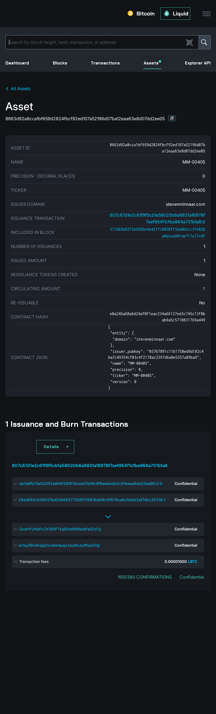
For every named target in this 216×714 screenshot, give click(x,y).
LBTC (192, 561)
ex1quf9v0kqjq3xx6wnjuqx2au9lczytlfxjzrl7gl (59, 545)
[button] (172, 118)
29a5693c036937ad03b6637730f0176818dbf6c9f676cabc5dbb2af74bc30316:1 (91, 499)
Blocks (60, 63)
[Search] (96, 42)
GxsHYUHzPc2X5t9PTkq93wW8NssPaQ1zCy (60, 529)
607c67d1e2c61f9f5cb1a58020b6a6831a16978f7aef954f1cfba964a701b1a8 (89, 465)
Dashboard (17, 63)
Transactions (105, 63)
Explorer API (198, 63)
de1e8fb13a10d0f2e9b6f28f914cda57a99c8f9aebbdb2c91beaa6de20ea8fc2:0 (90, 483)
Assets (152, 63)
